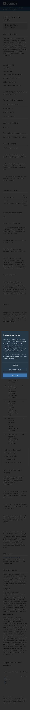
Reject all (15, 365)
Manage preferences (15, 370)
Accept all (15, 375)
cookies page (12, 358)
